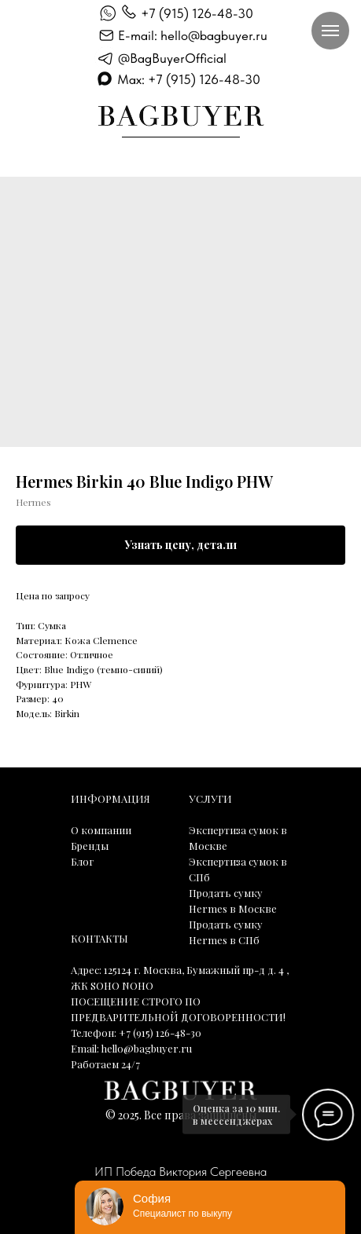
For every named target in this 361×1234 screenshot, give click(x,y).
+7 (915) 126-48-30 (197, 13)
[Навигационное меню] (330, 30)
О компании (101, 830)
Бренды (90, 845)
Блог (82, 861)
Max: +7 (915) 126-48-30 (188, 79)
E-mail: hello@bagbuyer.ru (192, 35)
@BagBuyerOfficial (172, 58)
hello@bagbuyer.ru (146, 1048)
